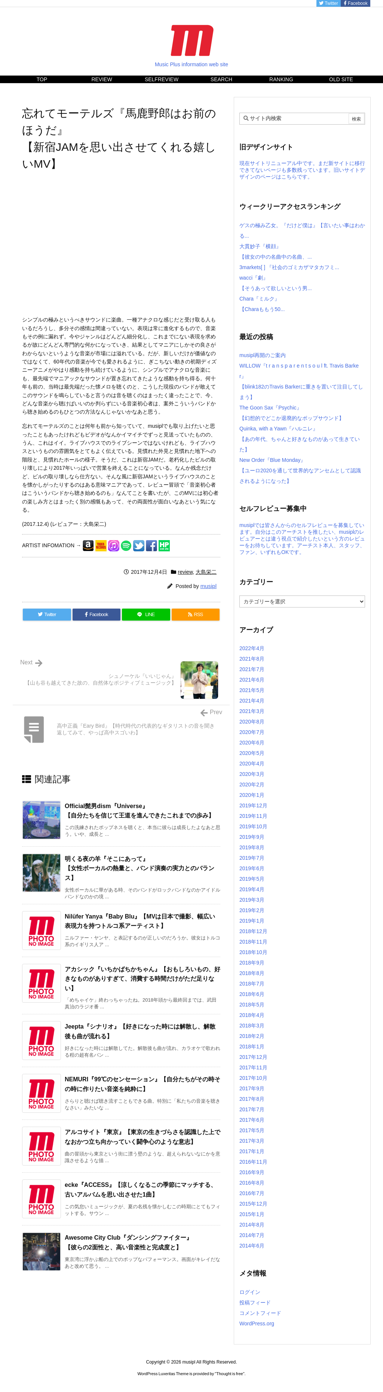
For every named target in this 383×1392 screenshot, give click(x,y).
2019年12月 (253, 805)
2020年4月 (251, 764)
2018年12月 (253, 931)
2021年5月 (251, 690)
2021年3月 (251, 711)
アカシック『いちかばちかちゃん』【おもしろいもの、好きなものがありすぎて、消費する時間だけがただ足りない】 (142, 979)
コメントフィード (260, 1313)
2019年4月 (251, 889)
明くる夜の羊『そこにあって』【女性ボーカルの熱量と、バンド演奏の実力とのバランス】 (139, 868)
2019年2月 (251, 910)
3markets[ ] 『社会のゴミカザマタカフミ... (289, 267)
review (185, 572)
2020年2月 (251, 785)
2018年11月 (253, 942)
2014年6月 (251, 1246)
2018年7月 (251, 984)
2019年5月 (251, 879)
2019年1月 (251, 921)
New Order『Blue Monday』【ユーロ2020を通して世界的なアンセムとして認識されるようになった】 (300, 470)
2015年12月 (253, 1204)
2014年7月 (251, 1235)
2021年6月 (251, 680)
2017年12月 (253, 1057)
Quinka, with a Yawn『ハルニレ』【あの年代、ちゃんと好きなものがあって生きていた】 (299, 439)
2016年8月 (251, 1183)
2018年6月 (251, 994)
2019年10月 (253, 826)
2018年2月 (251, 1036)
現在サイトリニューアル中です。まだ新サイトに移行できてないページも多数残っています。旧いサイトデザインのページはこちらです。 (302, 170)
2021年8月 (251, 659)
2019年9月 (251, 837)
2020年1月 (251, 795)
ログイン (249, 1292)
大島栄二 (206, 572)
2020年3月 (251, 774)
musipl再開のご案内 (262, 355)
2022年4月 (251, 648)
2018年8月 (251, 973)
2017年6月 (251, 1120)
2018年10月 (253, 952)
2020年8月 (251, 722)
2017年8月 (251, 1099)
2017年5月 (251, 1130)
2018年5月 (251, 1005)
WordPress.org (256, 1323)
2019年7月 (251, 858)
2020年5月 (251, 753)
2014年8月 (251, 1225)
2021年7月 (251, 669)
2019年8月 (251, 847)
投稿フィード (255, 1303)
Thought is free (229, 1373)
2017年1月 (251, 1151)
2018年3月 (251, 1026)
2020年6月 (251, 743)
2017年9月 (251, 1088)
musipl (208, 586)
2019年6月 (251, 868)
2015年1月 (251, 1214)
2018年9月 (251, 963)
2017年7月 (251, 1109)
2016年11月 (253, 1162)
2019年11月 (253, 816)
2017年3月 (251, 1141)
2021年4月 (251, 701)
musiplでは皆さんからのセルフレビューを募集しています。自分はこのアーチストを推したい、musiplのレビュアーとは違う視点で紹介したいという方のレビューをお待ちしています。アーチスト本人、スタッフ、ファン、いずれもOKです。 (302, 538)
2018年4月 (251, 1015)
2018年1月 (251, 1047)
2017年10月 (253, 1078)
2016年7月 (251, 1193)
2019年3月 (251, 900)
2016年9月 (251, 1172)
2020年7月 (251, 732)
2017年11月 (253, 1067)
